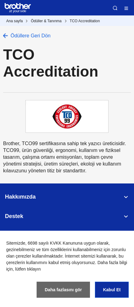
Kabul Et (112, 289)
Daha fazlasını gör (63, 289)
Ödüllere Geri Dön (31, 35)
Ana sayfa (14, 21)
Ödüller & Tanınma (46, 21)
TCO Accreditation (85, 21)
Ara (115, 8)
